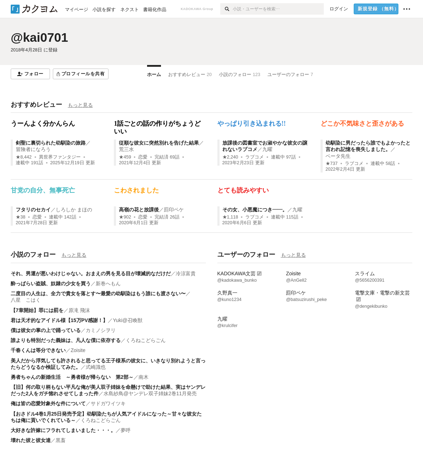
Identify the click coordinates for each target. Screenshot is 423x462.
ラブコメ (254, 157)
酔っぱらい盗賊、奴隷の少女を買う (51, 283)
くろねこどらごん (146, 340)
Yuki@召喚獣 (127, 320)
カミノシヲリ (101, 330)
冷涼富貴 (186, 273)
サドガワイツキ (108, 403)
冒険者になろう (33, 149)
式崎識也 (96, 367)
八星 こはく (26, 300)
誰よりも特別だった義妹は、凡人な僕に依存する (66, 340)
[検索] (226, 9)
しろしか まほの (74, 209)
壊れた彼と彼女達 (31, 440)
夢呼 (126, 430)
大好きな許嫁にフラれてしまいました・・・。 (63, 430)
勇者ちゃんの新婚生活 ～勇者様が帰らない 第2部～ (72, 377)
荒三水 (126, 149)
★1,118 (230, 217)
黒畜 (61, 440)
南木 (143, 377)
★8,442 (24, 157)
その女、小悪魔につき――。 (254, 209)
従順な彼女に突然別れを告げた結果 (159, 143)
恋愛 (142, 157)
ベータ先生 (338, 156)
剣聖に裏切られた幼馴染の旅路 (51, 143)
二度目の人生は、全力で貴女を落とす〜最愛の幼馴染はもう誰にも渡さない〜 (98, 293)
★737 (332, 163)
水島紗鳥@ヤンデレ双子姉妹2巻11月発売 (150, 393)
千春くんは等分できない (38, 350)
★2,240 (230, 157)
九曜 (267, 149)
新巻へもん (108, 283)
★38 (20, 217)
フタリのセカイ (33, 209)
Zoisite (78, 350)
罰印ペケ (174, 209)
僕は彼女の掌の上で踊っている (46, 330)
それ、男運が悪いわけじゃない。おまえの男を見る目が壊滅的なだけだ (91, 273)
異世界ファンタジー (60, 157)
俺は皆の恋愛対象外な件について (48, 403)
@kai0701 (39, 37)
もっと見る (80, 105)
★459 (125, 157)
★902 (125, 217)
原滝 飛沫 (79, 310)
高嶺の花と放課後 (139, 209)
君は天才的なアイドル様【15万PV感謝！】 (59, 320)
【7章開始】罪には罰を (37, 310)
